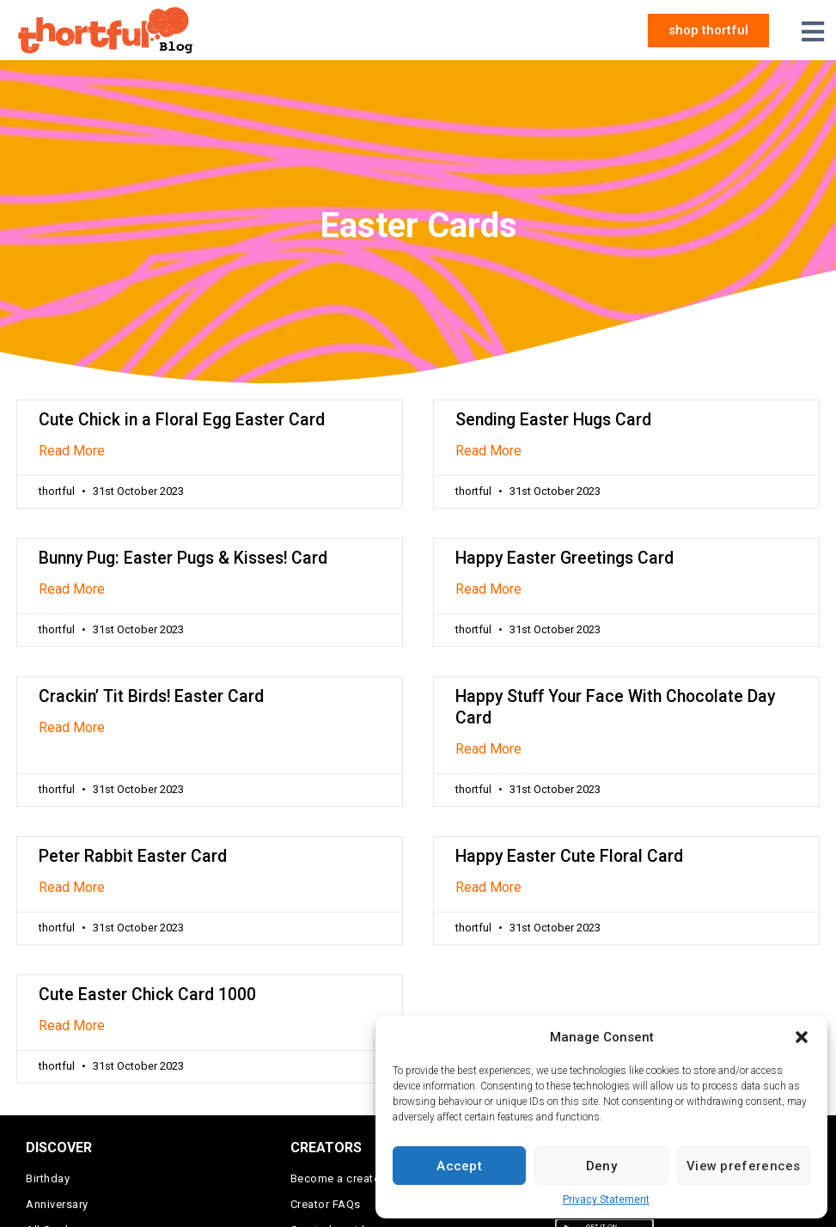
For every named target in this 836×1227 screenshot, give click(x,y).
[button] (801, 1037)
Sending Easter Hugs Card (553, 420)
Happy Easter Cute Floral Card (569, 856)
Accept (459, 1166)
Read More (72, 451)
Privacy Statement (606, 1199)
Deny (601, 1166)
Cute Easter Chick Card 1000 (147, 994)
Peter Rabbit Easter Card (133, 856)
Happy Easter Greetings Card (564, 558)
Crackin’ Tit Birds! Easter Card (151, 696)
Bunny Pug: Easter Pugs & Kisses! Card (183, 558)
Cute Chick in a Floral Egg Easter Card (182, 420)
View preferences (743, 1166)
